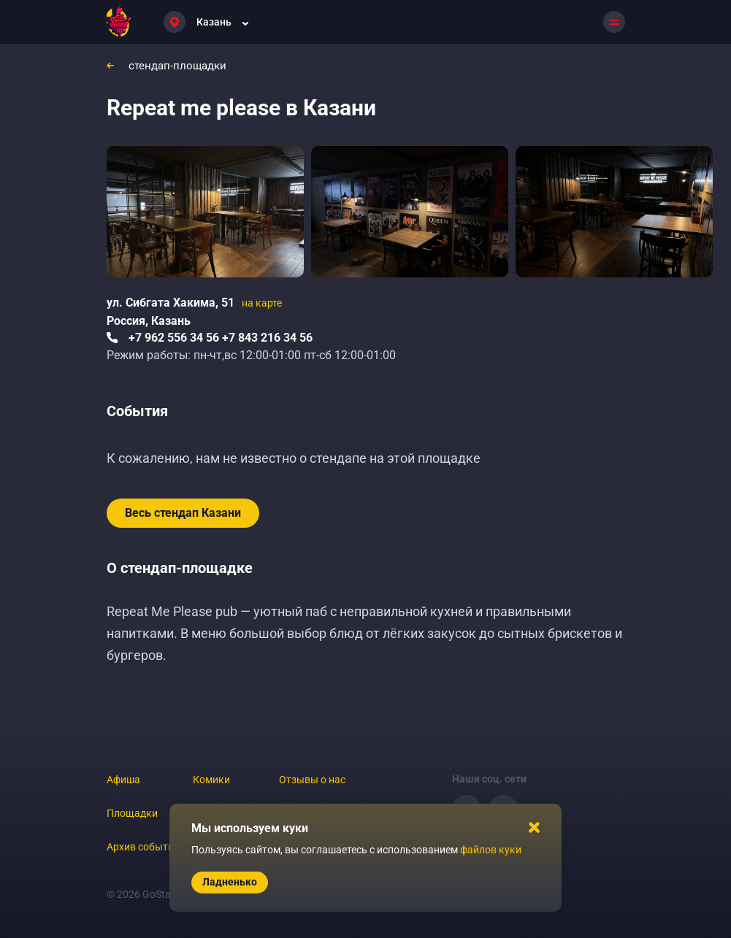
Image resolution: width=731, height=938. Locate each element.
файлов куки (490, 850)
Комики (211, 779)
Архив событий (143, 847)
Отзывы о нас (312, 779)
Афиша (123, 779)
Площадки (132, 813)
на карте (262, 303)
